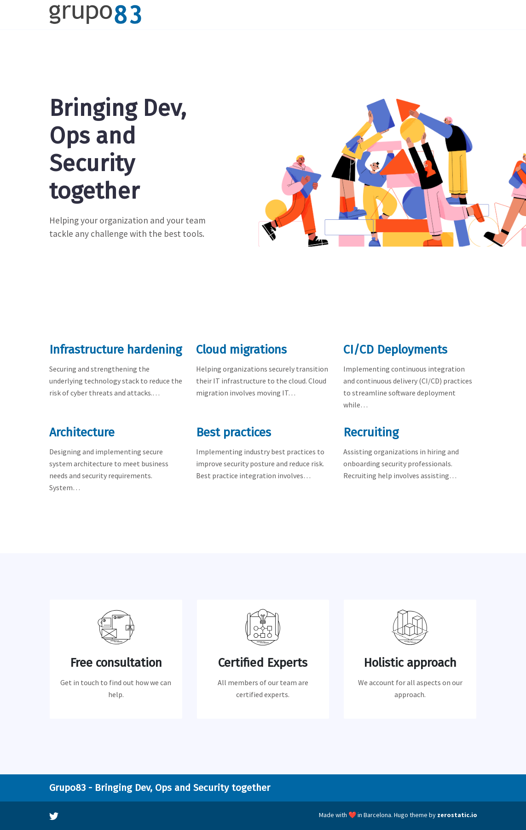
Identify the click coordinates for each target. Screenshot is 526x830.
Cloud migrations (241, 350)
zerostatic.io (457, 815)
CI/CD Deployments (395, 350)
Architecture (82, 432)
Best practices (233, 432)
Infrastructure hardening (115, 350)
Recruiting (371, 432)
